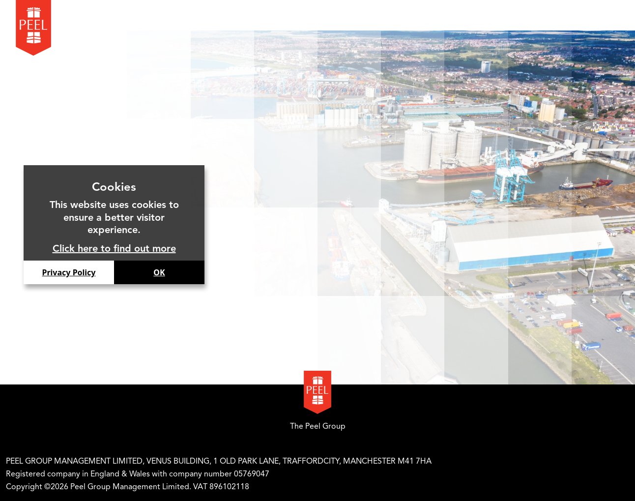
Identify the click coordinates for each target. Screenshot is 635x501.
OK (159, 272)
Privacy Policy (68, 272)
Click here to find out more (114, 248)
